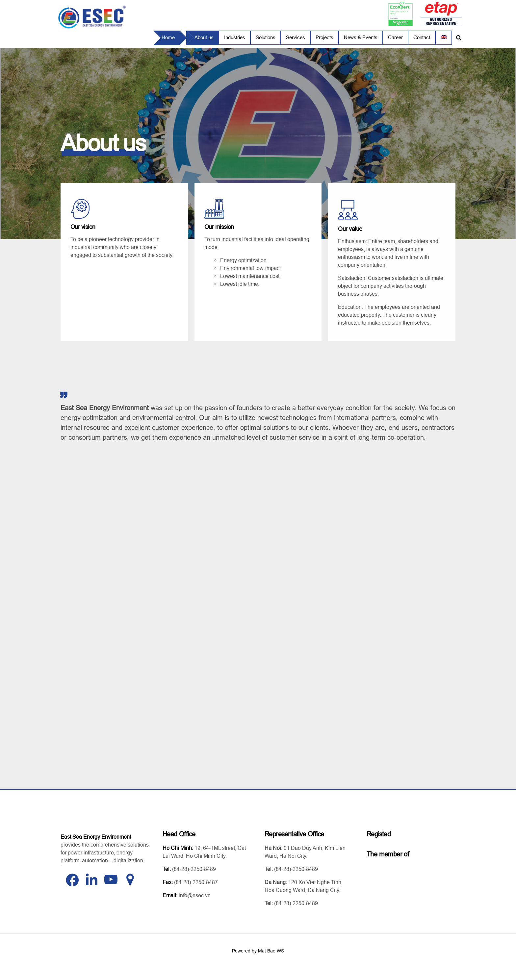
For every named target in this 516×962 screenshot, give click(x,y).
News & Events (360, 37)
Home (168, 37)
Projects (324, 37)
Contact (421, 37)
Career (395, 37)
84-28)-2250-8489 (195, 866)
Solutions (265, 37)
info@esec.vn (195, 893)
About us (204, 37)
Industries (234, 37)
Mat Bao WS (271, 948)
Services (295, 37)
